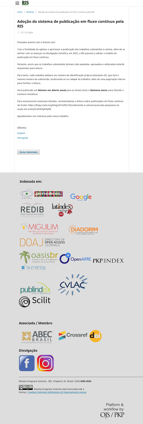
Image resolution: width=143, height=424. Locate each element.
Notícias (30, 12)
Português (22, 137)
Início (19, 12)
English (21, 133)
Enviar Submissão (28, 152)
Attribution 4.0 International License (57, 392)
